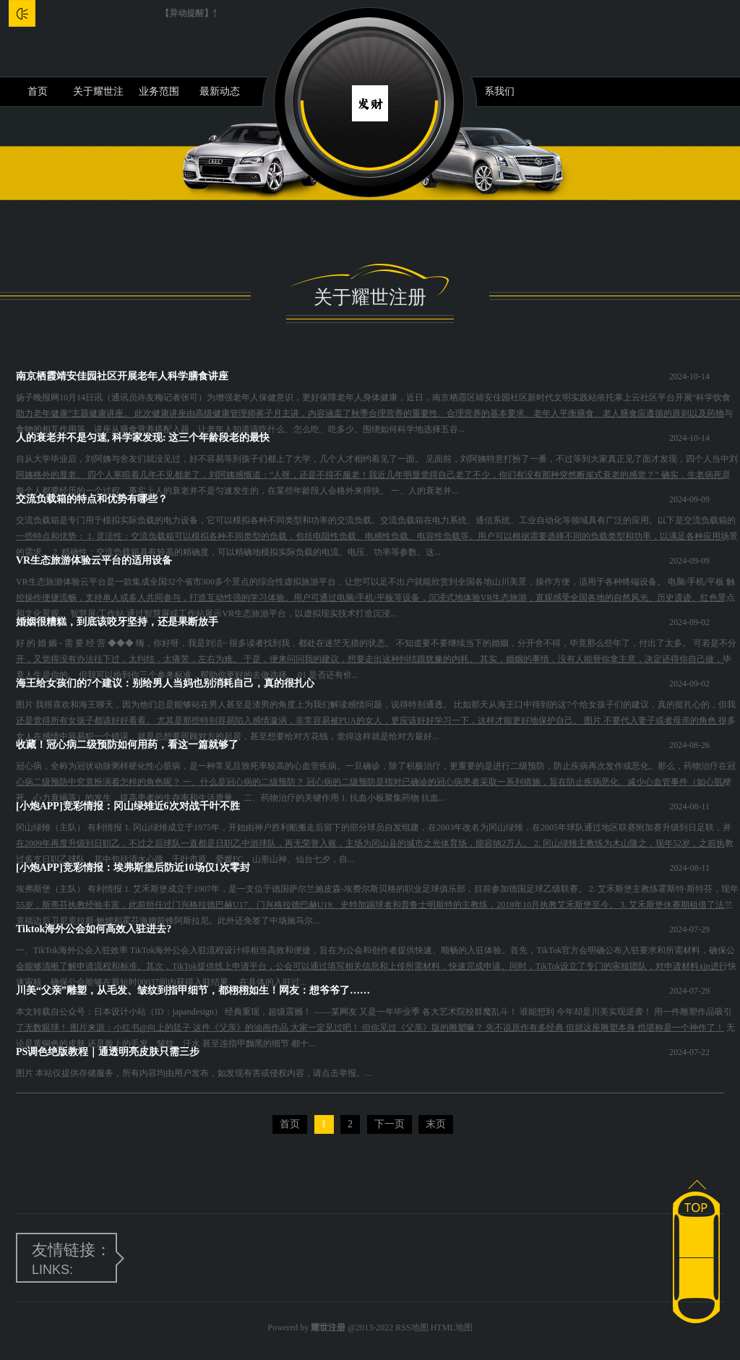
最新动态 (219, 91)
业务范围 (159, 91)
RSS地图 (411, 1327)
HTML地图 (452, 1327)
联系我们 (494, 91)
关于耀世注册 (98, 96)
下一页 (389, 1124)
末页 (436, 1124)
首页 (37, 91)
